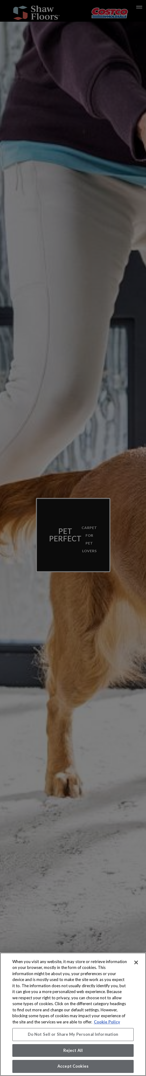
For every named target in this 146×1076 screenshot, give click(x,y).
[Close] (136, 962)
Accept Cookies (73, 1066)
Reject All (73, 1050)
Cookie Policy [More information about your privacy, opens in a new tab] (107, 1021)
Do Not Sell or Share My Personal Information (73, 1034)
